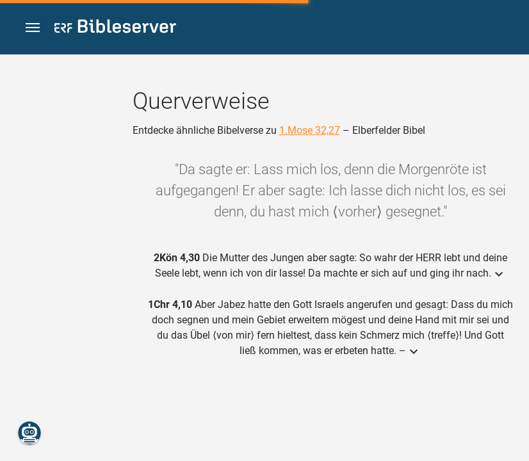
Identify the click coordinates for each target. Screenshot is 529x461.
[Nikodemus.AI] (29, 432)
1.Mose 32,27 (309, 130)
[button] (33, 28)
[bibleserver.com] (115, 28)
